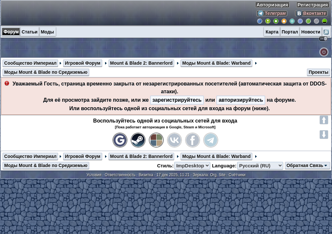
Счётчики (237, 175)
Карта (272, 31)
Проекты (318, 72)
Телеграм (272, 13)
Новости (310, 31)
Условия (94, 175)
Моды (47, 31)
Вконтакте (311, 13)
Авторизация (272, 4)
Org (213, 175)
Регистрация (313, 4)
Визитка (146, 175)
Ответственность (120, 175)
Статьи (30, 31)
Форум (11, 31)
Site (222, 175)
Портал (290, 31)
